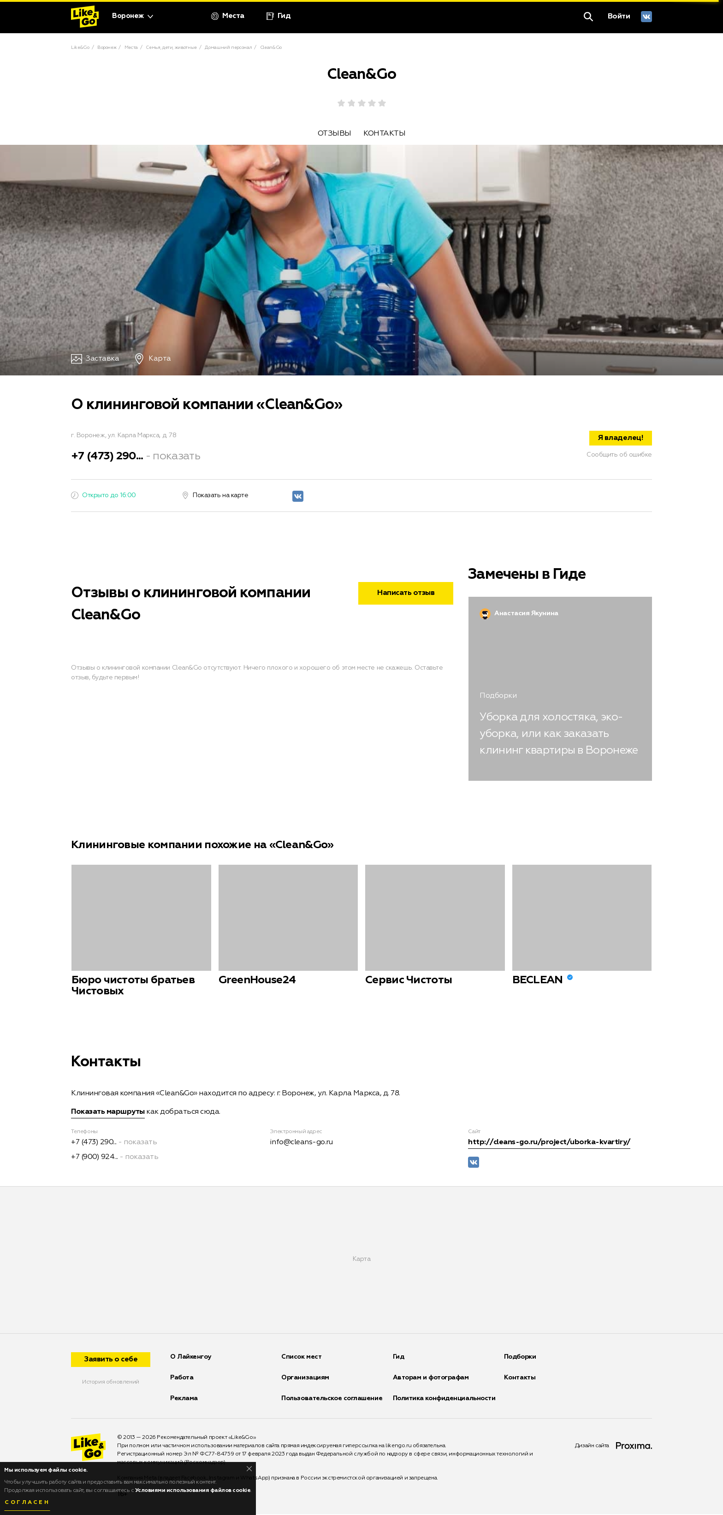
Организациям (305, 1378)
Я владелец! (621, 439)
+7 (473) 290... (107, 457)
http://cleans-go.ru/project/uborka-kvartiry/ (549, 1143)
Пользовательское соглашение (331, 1399)
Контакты (519, 1378)
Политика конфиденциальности (444, 1399)
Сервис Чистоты (408, 981)
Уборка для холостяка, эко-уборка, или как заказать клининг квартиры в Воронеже (559, 735)
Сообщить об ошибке (619, 455)
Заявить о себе (110, 1360)
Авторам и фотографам (431, 1378)
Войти (619, 16)
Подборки (520, 1358)
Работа (181, 1378)
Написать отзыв (405, 594)
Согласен (27, 1502)
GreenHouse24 (257, 981)
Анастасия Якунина (526, 614)
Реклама (184, 1399)
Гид (398, 1358)
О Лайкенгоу (190, 1358)
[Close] (249, 1468)
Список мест (301, 1358)
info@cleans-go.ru (301, 1143)
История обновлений (110, 1383)
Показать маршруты (108, 1113)
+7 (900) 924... (94, 1158)
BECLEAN (537, 981)
